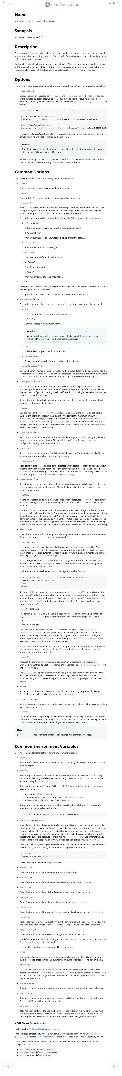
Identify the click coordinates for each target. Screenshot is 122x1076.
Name (20, 14)
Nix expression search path (50, 691)
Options (22, 79)
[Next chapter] (114, 1066)
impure (83, 786)
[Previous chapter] (8, 1066)
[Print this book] (110, 3)
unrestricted (97, 786)
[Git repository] (114, 3)
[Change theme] (9, 4)
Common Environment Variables (46, 746)
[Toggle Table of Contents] (3, 4)
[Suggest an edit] (118, 3)
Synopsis (23, 30)
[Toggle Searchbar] (14, 4)
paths (22, 778)
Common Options (32, 171)
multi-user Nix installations (61, 972)
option (43, 781)
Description (26, 46)
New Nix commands (46, 1036)
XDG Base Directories (30, 1023)
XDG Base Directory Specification (78, 939)
